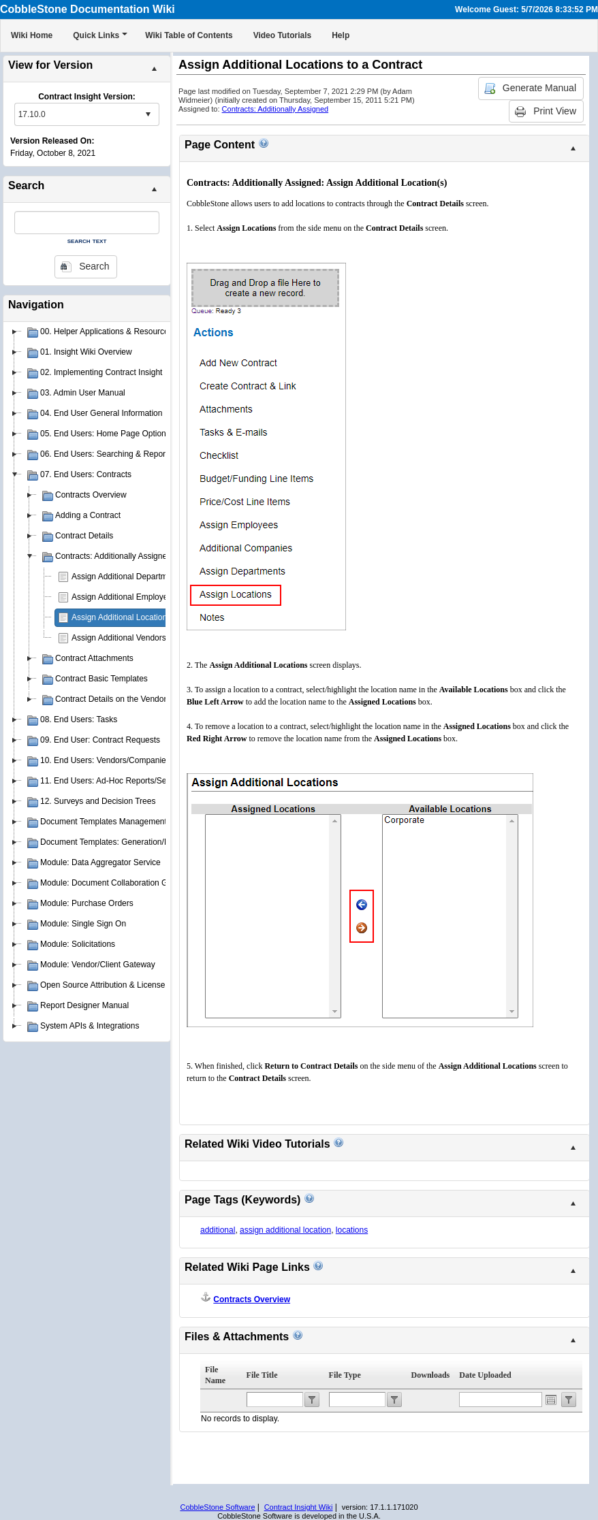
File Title (262, 1375)
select (148, 114)
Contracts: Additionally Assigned (275, 109)
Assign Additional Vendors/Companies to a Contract (165, 638)
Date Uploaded (485, 1375)
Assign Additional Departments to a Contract (152, 576)
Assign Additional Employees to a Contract (148, 597)
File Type (345, 1375)
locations (352, 1230)
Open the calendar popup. (551, 1399)
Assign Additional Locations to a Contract (146, 617)
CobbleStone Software (217, 1507)
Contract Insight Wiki (298, 1507)
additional (217, 1230)
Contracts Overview (251, 1299)
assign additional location (285, 1230)
